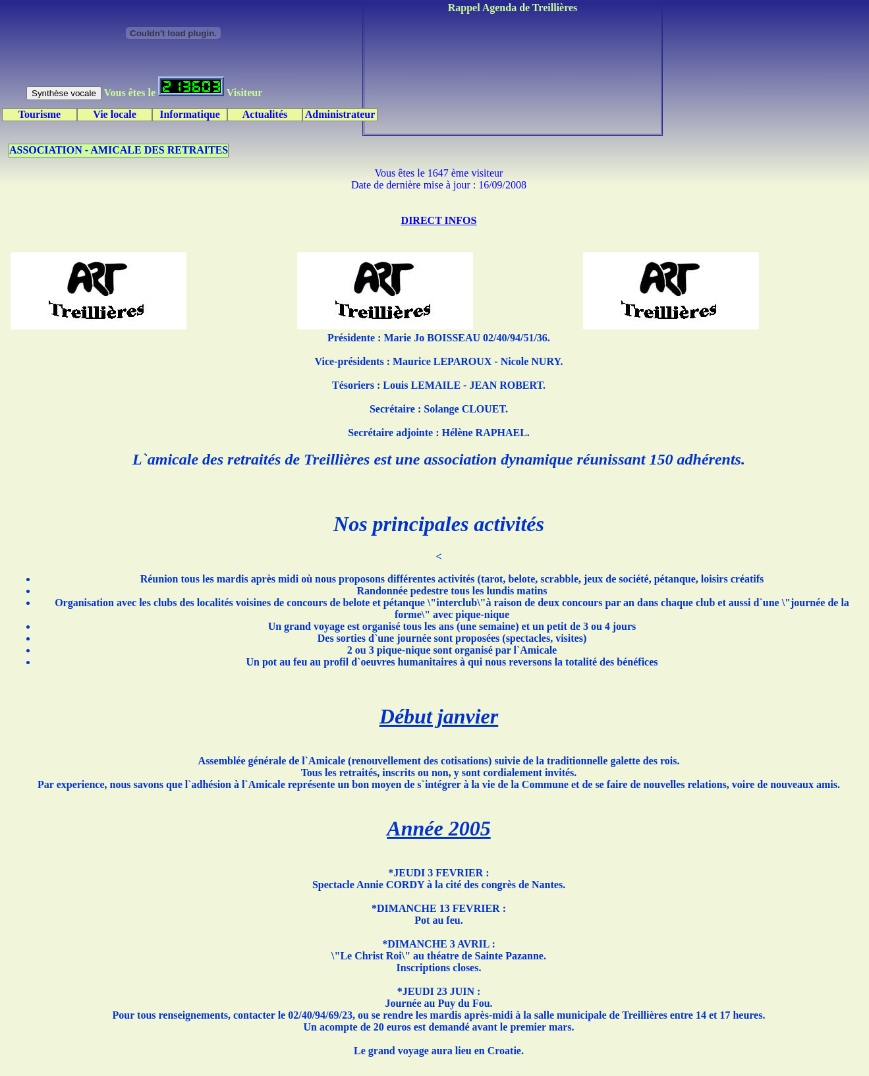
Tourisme (39, 114)
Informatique (189, 114)
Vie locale (114, 114)
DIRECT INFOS (439, 220)
